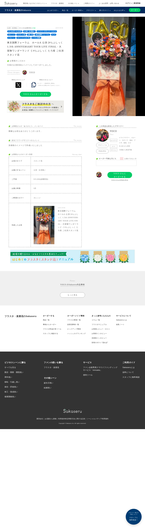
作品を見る (102, 151)
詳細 (33, 28)
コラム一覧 (96, 320)
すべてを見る (10, 367)
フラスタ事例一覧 (74, 320)
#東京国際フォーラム (42, 34)
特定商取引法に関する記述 (75, 419)
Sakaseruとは (121, 320)
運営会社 (39, 419)
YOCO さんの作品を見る (119, 180)
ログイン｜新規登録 (132, 3)
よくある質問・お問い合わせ (109, 3)
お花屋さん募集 (51, 419)
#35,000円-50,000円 (14, 31)
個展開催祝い (10, 397)
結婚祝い (47, 388)
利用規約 (61, 419)
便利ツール (88, 375)
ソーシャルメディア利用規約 (98, 419)
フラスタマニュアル (99, 324)
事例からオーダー (49, 324)
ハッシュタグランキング (76, 333)
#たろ (54, 34)
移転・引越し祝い (12, 382)
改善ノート (120, 324)
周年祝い (8, 377)
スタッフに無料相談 (131, 377)
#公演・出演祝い (29, 31)
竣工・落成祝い (11, 392)
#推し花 (30, 34)
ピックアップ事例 (74, 329)
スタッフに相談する (50, 333)
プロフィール (102, 145)
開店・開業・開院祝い (14, 372)
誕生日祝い (48, 383)
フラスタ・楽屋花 (57, 3)
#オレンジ (11, 34)
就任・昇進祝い (11, 387)
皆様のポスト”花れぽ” (100, 342)
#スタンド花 (21, 34)
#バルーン (11, 38)
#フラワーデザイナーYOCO (46, 31)
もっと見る (72, 295)
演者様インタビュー (99, 338)
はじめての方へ (53, 10)
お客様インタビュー (99, 333)
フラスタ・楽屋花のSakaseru (18, 10)
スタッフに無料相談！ (134, 516)
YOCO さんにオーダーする (35, 94)
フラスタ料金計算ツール (52, 329)
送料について (128, 372)
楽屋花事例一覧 (73, 324)
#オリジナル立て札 (23, 38)
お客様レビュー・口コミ (101, 329)
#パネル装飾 (36, 38)
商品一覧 (65, 10)
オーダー (134, 10)
